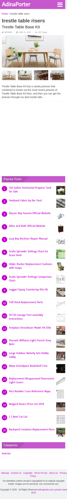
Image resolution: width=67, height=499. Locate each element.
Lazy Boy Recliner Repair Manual (28, 238)
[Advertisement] (33, 138)
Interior (8, 32)
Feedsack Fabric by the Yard (25, 200)
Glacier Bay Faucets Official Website (30, 213)
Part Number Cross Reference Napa (29, 391)
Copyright (27, 473)
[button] (59, 4)
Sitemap (5, 473)
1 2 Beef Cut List (18, 416)
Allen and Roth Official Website (27, 226)
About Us (53, 473)
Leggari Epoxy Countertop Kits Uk (28, 289)
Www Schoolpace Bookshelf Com (28, 365)
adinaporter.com (45, 489)
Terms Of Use (40, 473)
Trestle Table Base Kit (21, 27)
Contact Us (16, 473)
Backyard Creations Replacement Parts (31, 429)
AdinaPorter (16, 4)
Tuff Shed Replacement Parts (26, 302)
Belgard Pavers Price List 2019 (26, 404)
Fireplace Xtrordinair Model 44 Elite (30, 327)
